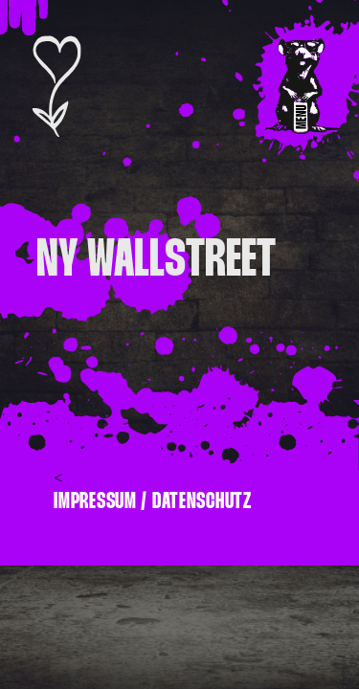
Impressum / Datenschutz (153, 501)
